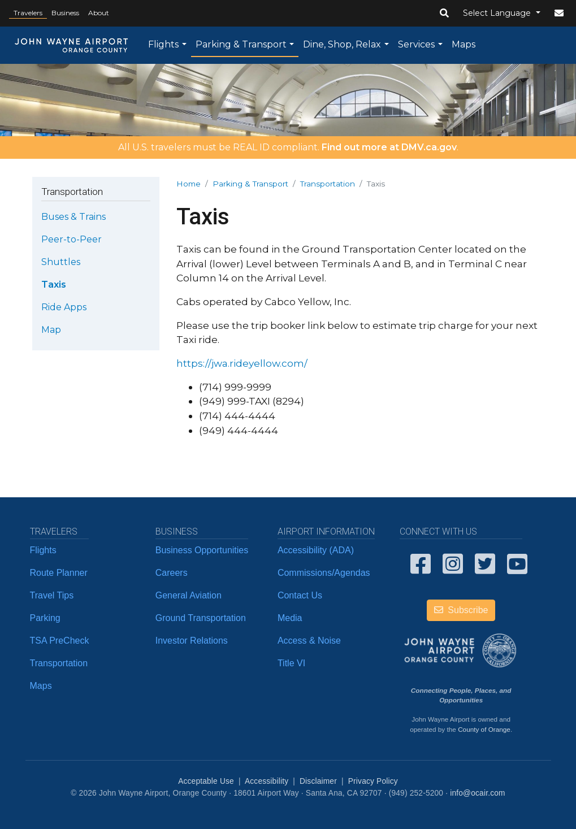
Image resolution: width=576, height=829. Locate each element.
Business (65, 12)
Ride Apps (63, 307)
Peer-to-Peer (71, 239)
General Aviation (188, 595)
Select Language (498, 13)
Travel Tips (52, 595)
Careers (171, 573)
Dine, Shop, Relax (342, 44)
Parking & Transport (241, 44)
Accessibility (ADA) (316, 550)
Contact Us (300, 595)
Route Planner (59, 573)
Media (290, 618)
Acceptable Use (206, 781)
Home (188, 183)
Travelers (28, 12)
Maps (463, 44)
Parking (45, 618)
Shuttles (60, 262)
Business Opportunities (202, 550)
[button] (444, 13)
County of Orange (484, 729)
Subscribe (461, 610)
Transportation (327, 183)
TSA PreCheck (59, 640)
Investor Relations (191, 640)
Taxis (53, 284)
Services (416, 44)
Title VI (291, 663)
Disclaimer (318, 781)
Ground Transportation (200, 618)
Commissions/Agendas (324, 573)
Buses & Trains (73, 216)
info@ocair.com (477, 793)
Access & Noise (309, 640)
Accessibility (266, 781)
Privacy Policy (373, 781)
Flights (163, 44)
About (98, 12)
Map (51, 329)
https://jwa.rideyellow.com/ (242, 363)
